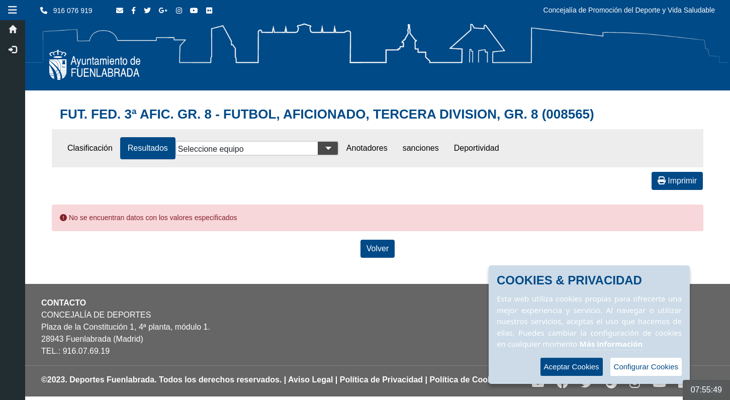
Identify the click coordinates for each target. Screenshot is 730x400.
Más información (611, 344)
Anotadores (367, 148)
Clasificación (90, 148)
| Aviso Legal (308, 379)
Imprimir (677, 180)
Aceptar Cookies (571, 366)
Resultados (148, 148)
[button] (12, 10)
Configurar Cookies (646, 366)
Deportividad (476, 148)
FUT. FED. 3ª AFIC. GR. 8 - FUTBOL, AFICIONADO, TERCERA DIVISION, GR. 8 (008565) (327, 114)
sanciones (421, 148)
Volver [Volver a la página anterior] (378, 248)
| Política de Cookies (464, 379)
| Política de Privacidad (379, 379)
